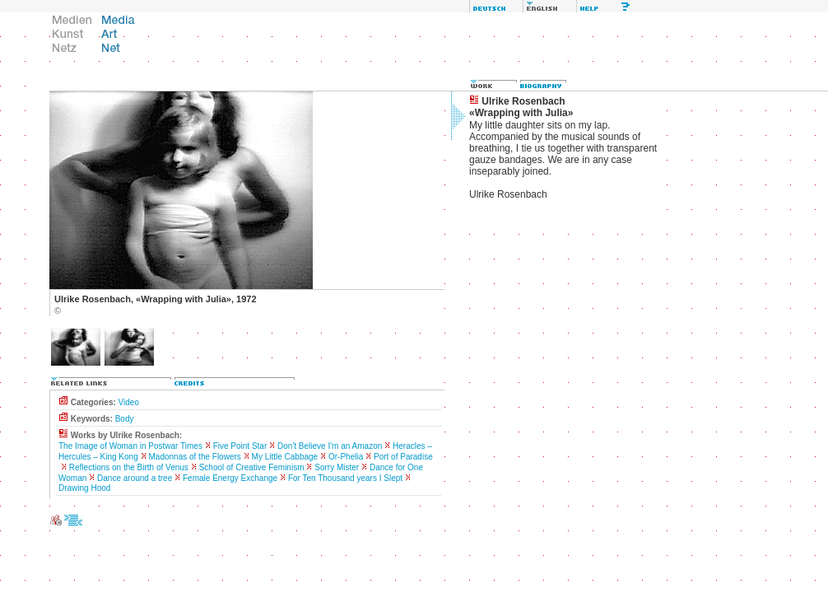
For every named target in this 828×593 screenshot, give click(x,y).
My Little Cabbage (285, 456)
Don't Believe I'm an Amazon (329, 446)
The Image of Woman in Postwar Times (130, 446)
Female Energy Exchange (230, 478)
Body (124, 418)
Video (129, 402)
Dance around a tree (134, 478)
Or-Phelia (345, 456)
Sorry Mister (336, 467)
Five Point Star (240, 446)
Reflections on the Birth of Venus (128, 467)
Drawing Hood (84, 488)
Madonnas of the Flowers (195, 456)
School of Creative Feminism (252, 467)
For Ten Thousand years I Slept (345, 478)
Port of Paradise (403, 456)
